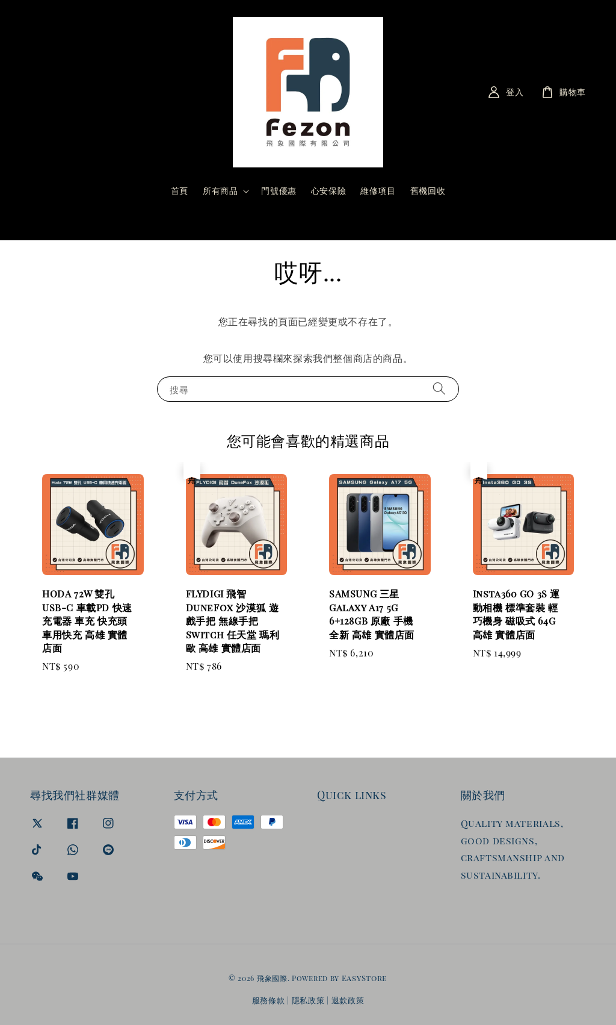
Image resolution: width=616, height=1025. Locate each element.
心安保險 (328, 190)
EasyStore (364, 978)
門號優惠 (278, 190)
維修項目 (377, 190)
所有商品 (220, 190)
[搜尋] (403, 221)
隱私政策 (308, 1000)
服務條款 (268, 1000)
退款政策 (348, 1000)
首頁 (179, 190)
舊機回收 (427, 190)
